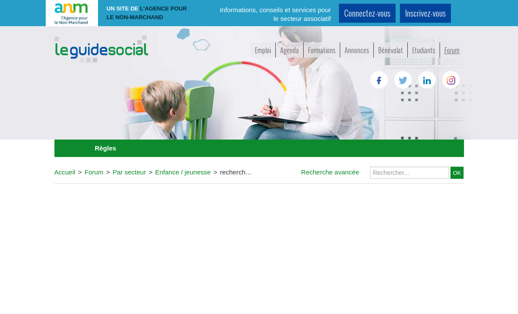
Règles (105, 148)
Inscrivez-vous (425, 12)
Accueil (64, 172)
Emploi (263, 50)
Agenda (289, 50)
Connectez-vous (367, 12)
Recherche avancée (330, 172)
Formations (321, 50)
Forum (452, 50)
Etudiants (423, 50)
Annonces (357, 50)
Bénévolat (390, 50)
